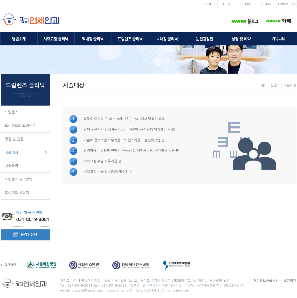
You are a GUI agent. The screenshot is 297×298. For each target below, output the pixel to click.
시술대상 (11, 152)
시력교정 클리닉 (56, 38)
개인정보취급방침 (266, 280)
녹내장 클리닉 (167, 38)
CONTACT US (286, 4)
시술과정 (11, 166)
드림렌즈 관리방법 (18, 179)
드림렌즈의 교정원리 (20, 125)
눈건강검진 (204, 38)
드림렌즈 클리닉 (130, 38)
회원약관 (290, 280)
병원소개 (19, 38)
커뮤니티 (278, 38)
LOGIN (227, 4)
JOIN (247, 4)
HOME (207, 4)
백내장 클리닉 (93, 38)
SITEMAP (266, 4)
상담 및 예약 (241, 38)
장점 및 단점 (14, 139)
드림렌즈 (11, 112)
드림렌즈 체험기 (17, 193)
